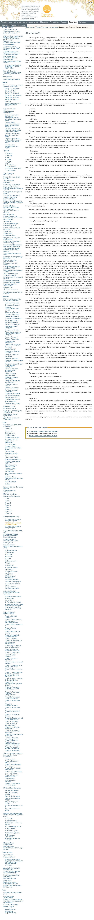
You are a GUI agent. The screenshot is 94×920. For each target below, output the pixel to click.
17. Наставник (10, 586)
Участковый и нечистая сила (12, 254)
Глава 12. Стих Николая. (10, 655)
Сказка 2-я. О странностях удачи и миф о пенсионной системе (12, 125)
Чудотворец (7, 288)
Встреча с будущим (12, 437)
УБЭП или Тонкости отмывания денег (10, 274)
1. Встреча (9, 819)
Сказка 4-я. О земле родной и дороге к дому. (12, 135)
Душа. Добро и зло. (10, 30)
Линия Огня (7, 233)
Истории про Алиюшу (50, 27)
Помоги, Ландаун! (11, 337)
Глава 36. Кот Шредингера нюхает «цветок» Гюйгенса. (12, 743)
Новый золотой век (10, 34)
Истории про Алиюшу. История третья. (43, 436)
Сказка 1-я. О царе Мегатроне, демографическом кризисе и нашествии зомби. (13, 117)
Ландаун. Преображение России (14, 361)
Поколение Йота (9, 236)
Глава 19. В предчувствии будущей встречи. (13, 683)
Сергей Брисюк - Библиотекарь (9, 613)
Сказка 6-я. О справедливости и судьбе (11, 146)
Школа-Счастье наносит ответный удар (12, 242)
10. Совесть (9, 569)
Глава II (7, 501)
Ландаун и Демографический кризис (11, 308)
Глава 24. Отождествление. (11, 704)
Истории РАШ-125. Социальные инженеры (11, 441)
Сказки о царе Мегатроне (8, 111)
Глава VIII (8, 514)
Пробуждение (10, 435)
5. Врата (8, 559)
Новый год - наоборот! (11, 185)
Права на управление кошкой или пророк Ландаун (13, 333)
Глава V (7, 507)
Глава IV (8, 505)
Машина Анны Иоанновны (8, 843)
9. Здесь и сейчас (11, 567)
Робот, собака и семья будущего (11, 228)
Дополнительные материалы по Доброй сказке (11, 48)
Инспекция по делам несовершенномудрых (11, 281)
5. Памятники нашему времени (13, 608)
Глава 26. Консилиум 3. (12, 711)
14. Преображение (11, 579)
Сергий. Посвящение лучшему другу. (12, 784)
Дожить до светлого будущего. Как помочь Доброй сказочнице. (11, 53)
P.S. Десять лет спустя (13, 168)
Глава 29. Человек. (12, 722)
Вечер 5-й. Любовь (12, 97)
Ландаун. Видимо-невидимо (11, 378)
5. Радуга (8, 162)
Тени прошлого (10, 482)
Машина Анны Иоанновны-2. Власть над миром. (12, 848)
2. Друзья (8, 155)
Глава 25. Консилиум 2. (12, 708)
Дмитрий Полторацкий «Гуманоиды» (11, 868)
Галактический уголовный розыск (13, 277)
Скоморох (5, 296)
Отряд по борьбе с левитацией (10, 285)
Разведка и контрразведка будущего (13, 257)
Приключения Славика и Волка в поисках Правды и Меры (13, 202)
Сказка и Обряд (9, 44)
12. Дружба (9, 574)
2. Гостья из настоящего (9, 599)
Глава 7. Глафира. (11, 639)
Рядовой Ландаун (11, 358)
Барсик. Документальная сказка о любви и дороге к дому (13, 814)
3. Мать (7, 157)
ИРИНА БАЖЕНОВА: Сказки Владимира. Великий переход (10, 535)
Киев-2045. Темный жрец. (12, 809)
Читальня (4, 25)
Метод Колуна (10, 349)
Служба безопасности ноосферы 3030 (11, 267)
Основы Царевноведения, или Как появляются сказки (13, 104)
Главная (4, 22)
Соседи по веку (10, 444)
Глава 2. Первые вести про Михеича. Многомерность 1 (13, 621)
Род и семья (54, 22)
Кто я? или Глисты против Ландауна (11, 321)
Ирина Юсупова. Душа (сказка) (11, 177)
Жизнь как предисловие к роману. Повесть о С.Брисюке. (13, 755)
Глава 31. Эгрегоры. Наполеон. (12, 728)
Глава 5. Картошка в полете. (12, 632)
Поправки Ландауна (12, 393)
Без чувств (9, 431)
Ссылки (13, 25)
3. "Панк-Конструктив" (13, 602)
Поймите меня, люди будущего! (12, 462)
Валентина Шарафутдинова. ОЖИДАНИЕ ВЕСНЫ (10, 882)
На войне (8, 429)
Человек (64, 22)
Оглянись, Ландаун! (12, 305)
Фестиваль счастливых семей (13, 474)
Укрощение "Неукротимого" (10, 912)
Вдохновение (8, 855)
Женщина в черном (10, 290)
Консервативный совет (11, 454)
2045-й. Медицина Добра (11, 802)
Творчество (73, 22)
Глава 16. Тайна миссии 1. (13, 669)
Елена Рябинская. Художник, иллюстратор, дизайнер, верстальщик (12, 72)
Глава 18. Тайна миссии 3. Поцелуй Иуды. (13, 679)
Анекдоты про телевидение (8, 896)
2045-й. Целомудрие (12, 796)
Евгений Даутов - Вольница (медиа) (13, 487)
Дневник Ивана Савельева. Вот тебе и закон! (13, 448)
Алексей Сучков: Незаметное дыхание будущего (11, 592)
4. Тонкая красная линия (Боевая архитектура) (14, 605)
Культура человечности (18, 22)
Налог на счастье (9, 409)
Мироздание (33, 22)
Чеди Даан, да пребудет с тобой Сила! (12, 411)
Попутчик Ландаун (12, 388)
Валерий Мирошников (11, 79)
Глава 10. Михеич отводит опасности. (12, 649)
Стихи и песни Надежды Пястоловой (12, 886)
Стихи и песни (7, 852)
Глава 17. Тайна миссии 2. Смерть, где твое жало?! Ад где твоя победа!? (13, 675)
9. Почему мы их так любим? (12, 839)
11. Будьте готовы (11, 572)
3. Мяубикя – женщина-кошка (13, 823)
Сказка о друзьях (9, 226)
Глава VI (8, 509)
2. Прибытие (9, 552)
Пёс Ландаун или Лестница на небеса (12, 398)
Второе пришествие (10, 904)
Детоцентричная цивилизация (11, 465)
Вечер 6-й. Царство (12, 99)
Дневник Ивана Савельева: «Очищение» (10, 470)
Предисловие (10, 759)
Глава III (8, 503)
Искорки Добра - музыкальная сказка (11, 206)
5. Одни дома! (10, 828)
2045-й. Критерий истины (11, 793)
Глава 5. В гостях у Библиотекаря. (11, 775)
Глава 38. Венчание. (12, 750)
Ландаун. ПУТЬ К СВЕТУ (11, 385)
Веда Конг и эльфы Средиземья (10, 415)
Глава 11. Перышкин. (12, 653)
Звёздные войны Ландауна (11, 327)
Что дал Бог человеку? (11, 195)
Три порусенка (8, 180)
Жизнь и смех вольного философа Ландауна (12, 299)
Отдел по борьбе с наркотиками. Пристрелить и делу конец (10, 262)
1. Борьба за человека (13, 596)
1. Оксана (8, 153)
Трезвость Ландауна (12, 324)
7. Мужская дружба (12, 833)
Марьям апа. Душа (10, 494)
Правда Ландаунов (12, 339)
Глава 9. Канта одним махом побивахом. (13, 646)
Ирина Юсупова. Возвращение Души (10, 540)
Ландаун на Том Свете (13, 330)
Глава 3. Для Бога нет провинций (13, 768)
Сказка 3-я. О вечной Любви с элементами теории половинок (13, 130)
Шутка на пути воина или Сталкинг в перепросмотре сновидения (13, 901)
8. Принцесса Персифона (10, 835)
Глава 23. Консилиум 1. (12, 701)
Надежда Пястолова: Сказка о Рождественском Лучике (13, 188)
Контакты (22, 25)
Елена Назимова (9, 878)
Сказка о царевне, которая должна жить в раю (13, 85)
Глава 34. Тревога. (11, 738)
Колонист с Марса (11, 457)
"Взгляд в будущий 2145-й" (14, 806)
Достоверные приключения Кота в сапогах (11, 211)
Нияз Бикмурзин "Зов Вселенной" (11, 875)
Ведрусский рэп (9, 857)
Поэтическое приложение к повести (10, 780)
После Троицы (10, 170)
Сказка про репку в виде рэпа (12, 893)
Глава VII (8, 512)
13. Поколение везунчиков (10, 576)
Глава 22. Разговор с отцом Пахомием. (12, 697)
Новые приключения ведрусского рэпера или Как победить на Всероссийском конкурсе (14, 862)
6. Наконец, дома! (11, 831)
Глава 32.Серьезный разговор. (12, 731)
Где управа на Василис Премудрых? (11, 238)
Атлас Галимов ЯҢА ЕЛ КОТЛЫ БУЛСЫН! (11, 872)
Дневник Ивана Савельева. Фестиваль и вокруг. (14, 478)
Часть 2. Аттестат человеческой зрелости (11, 370)
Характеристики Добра (11, 32)
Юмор (4, 890)
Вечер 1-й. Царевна (12, 89)
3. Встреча (9, 554)
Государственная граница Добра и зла (12, 270)
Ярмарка (82, 22)
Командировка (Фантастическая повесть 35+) (12, 546)
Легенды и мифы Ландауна (11, 390)
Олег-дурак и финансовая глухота (12, 292)
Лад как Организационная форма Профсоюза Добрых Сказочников (13, 37)
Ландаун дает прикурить (10, 342)
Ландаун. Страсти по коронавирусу (12, 381)
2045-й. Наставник (11, 790)
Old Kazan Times (9, 406)
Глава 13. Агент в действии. (11, 659)
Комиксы (8, 347)
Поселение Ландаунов (13, 318)
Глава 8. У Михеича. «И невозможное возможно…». (13, 642)
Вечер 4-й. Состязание (13, 95)
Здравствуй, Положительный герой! (12, 41)
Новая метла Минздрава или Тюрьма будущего (12, 245)
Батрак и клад (8, 214)
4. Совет (8, 160)
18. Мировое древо (12, 588)
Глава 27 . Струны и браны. (12, 715)
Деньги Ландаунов (12, 316)
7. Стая (7, 563)
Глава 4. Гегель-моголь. (10, 628)
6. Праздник (9, 164)
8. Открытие (9, 565)
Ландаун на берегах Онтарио (12, 352)
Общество (44, 22)
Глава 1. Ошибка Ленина (11, 616)
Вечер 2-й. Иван (10, 91)
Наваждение (8, 543)
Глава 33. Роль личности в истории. (14, 735)
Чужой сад (7, 231)
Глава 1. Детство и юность (11, 761)
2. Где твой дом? (11, 821)
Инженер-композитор (13, 459)
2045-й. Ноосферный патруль (12, 799)
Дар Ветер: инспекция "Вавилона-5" (11, 418)
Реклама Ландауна (12, 314)
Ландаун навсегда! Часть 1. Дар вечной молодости (14, 365)
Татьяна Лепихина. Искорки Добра (10, 198)
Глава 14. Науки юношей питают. (14, 662)
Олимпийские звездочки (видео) (12, 192)
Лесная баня (9, 451)
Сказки (4, 82)
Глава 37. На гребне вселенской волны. (12, 747)
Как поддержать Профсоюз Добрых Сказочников (10, 57)
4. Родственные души (13, 826)
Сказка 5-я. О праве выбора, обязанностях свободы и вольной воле (13, 141)
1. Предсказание (11, 550)
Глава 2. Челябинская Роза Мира (13, 765)
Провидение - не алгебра (9, 491)
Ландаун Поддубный (12, 403)
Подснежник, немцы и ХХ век (12, 531)
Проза (38, 27)
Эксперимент (10, 433)
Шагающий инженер (10, 223)
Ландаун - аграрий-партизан (12, 355)
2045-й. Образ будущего (12, 788)
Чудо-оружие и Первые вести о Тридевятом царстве (11, 249)
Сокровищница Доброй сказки (12, 62)
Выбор (7, 484)
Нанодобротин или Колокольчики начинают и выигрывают (13, 218)
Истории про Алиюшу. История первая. (43, 431)
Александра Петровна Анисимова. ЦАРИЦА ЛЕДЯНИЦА (13, 66)
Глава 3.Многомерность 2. (13, 625)
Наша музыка (7, 77)
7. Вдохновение (10, 166)
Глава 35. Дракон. (11, 740)
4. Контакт (9, 557)
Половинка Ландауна (13, 345)
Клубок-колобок (9, 109)
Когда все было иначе (11, 496)
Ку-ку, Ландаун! (10, 401)
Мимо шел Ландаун (12, 303)
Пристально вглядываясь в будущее (12, 425)
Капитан (6, 183)
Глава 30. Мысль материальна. (11, 724)
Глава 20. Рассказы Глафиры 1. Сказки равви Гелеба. (12, 688)
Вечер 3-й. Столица (12, 93)
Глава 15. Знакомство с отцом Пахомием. (13, 666)
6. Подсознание (10, 561)
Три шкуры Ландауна (12, 396)
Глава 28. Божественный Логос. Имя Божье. (14, 718)
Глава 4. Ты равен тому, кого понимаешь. (13, 772)
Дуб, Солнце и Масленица (8, 174)
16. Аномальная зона (12, 584)
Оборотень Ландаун (12, 312)
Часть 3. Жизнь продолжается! (10, 374)
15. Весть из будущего (13, 582)
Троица (6, 151)
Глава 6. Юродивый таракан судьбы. (12, 635)
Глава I (7, 499)
